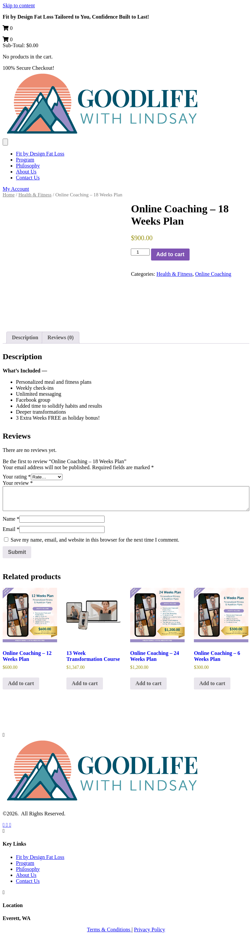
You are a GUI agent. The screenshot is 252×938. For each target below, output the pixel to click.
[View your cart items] (8, 28)
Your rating (17, 476)
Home (9, 194)
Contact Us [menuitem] (28, 177)
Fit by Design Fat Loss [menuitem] (40, 153)
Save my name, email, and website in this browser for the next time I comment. (95, 540)
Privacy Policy (149, 929)
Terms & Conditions (109, 929)
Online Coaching (213, 274)
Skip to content (19, 5)
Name (11, 519)
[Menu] (5, 142)
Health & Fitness (34, 194)
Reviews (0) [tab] (60, 337)
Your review (18, 483)
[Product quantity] (140, 252)
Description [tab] (25, 337)
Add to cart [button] (21, 683)
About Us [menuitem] (26, 171)
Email (11, 529)
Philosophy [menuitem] (28, 165)
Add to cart (170, 254)
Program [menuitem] (25, 159)
